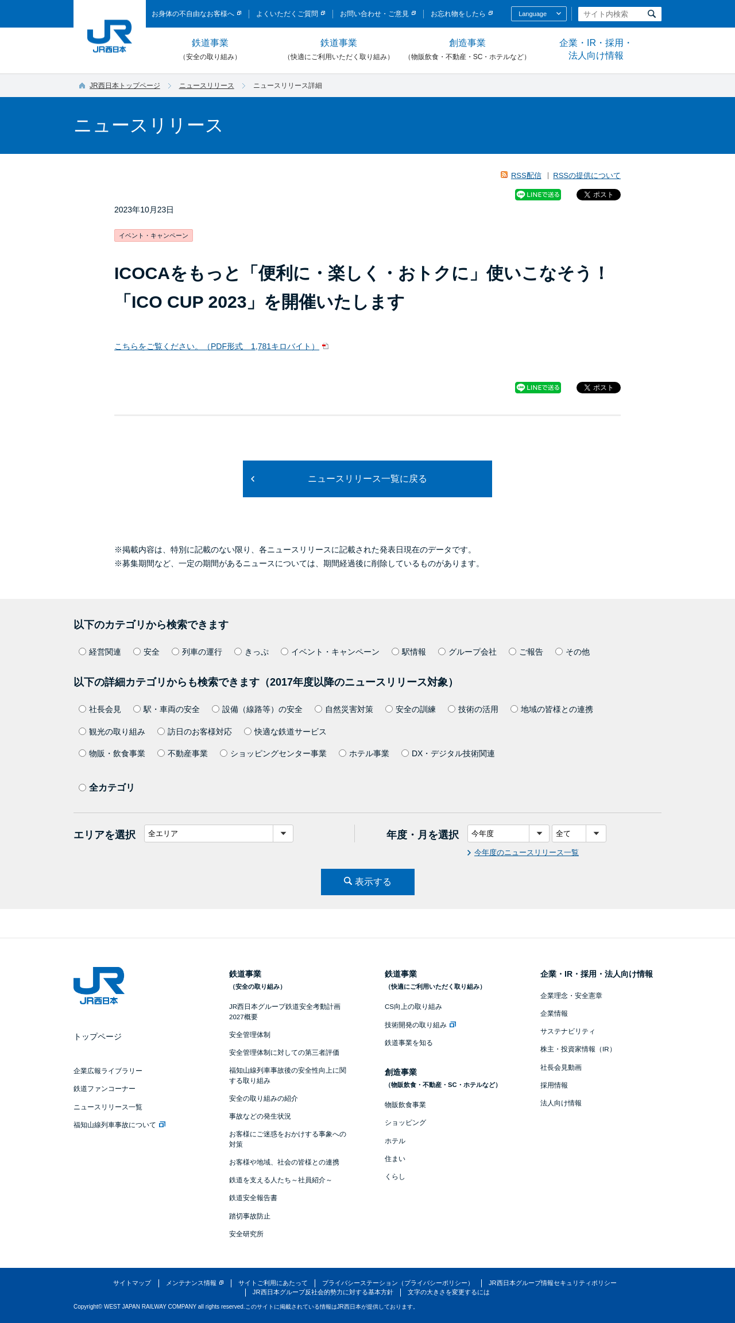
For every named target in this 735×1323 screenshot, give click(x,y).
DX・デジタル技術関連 (448, 753)
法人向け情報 (561, 1103)
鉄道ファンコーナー (105, 1088)
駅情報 (409, 651)
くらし (395, 1176)
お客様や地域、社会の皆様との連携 (284, 1162)
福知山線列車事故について (119, 1124)
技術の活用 (473, 709)
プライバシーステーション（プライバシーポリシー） (398, 1282)
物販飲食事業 (405, 1104)
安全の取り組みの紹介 (263, 1098)
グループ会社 (467, 651)
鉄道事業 (210, 50)
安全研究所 (246, 1234)
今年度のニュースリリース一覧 (526, 852)
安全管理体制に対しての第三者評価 (284, 1052)
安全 (146, 651)
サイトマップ (132, 1282)
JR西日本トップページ (125, 86)
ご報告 (526, 651)
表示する (373, 882)
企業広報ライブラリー (108, 1070)
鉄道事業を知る (409, 1042)
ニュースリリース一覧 (108, 1107)
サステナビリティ (567, 1031)
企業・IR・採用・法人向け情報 (596, 49)
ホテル (395, 1141)
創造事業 (467, 50)
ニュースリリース (206, 86)
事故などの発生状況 (260, 1116)
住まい (395, 1158)
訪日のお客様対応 (194, 731)
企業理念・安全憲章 (571, 995)
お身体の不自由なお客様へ (193, 14)
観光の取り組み (112, 731)
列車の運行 (197, 651)
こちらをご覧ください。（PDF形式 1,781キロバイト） (216, 346)
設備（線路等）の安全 (257, 709)
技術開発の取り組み (420, 1025)
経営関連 (100, 651)
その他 (572, 651)
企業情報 (554, 1013)
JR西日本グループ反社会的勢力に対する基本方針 (323, 1292)
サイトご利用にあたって (273, 1282)
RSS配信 (526, 175)
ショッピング (405, 1122)
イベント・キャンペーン (330, 651)
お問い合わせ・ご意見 (374, 14)
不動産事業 (182, 753)
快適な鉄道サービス (285, 731)
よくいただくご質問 (287, 14)
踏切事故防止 (249, 1216)
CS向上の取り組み (413, 1006)
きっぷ (251, 651)
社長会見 (100, 709)
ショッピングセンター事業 (273, 753)
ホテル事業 (364, 753)
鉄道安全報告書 (253, 1197)
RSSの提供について (587, 175)
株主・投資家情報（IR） (578, 1049)
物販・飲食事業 (112, 753)
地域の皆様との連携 (551, 709)
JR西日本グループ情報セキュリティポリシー (553, 1282)
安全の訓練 (410, 709)
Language (533, 13)
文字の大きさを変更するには (449, 1292)
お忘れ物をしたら (458, 14)
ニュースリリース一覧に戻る (367, 478)
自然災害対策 (344, 709)
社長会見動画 (561, 1067)
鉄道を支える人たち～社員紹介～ (280, 1180)
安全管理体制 (249, 1034)
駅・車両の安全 (166, 709)
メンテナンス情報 (191, 1282)
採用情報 (554, 1085)
